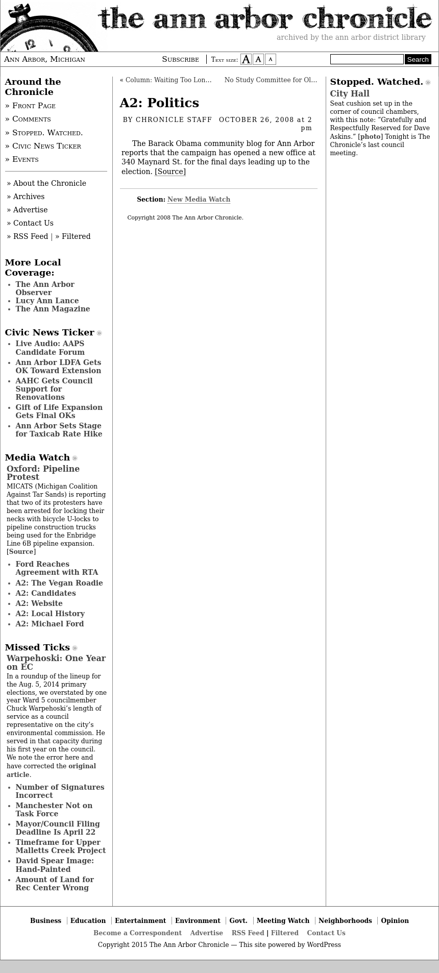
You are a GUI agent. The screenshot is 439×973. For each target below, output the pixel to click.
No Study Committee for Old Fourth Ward (291, 80)
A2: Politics (160, 102)
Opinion (395, 921)
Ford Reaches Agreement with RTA (57, 568)
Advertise (206, 933)
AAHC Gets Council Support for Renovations (54, 389)
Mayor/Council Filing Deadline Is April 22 (58, 828)
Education (88, 921)
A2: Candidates (46, 593)
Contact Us (326, 933)
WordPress (324, 944)
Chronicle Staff (174, 120)
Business (45, 921)
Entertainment (140, 921)
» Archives (26, 196)
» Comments (28, 119)
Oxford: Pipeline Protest (43, 473)
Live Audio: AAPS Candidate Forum (50, 347)
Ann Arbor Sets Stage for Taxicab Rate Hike (59, 430)
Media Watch (37, 457)
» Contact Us (30, 223)
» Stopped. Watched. (44, 132)
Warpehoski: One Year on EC (56, 662)
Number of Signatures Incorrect (60, 791)
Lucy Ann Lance (47, 301)
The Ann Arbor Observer (45, 288)
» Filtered (73, 236)
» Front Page (30, 105)
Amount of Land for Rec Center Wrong (55, 883)
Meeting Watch (283, 921)
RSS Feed (248, 933)
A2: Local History (50, 614)
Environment (198, 921)
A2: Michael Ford (50, 624)
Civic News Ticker (49, 332)
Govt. (238, 921)
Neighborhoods (345, 921)
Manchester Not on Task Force (54, 809)
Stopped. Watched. (377, 82)
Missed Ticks (37, 647)
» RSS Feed (27, 236)
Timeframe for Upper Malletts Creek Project (61, 846)
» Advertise (27, 210)
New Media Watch (198, 199)
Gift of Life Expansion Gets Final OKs (59, 411)
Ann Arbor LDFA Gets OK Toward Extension (59, 366)
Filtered (285, 933)
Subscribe (180, 59)
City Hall (350, 94)
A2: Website (39, 603)
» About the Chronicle (46, 183)
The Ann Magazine (53, 309)
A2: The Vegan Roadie (59, 583)
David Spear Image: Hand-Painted (55, 865)
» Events (22, 159)
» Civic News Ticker (43, 146)
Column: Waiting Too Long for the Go (184, 80)
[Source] (170, 171)
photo (370, 136)
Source (21, 551)
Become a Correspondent (137, 933)
